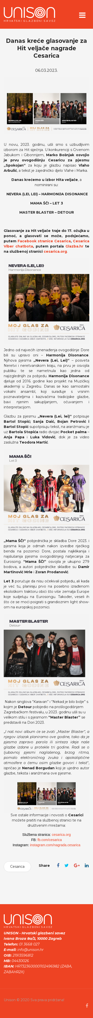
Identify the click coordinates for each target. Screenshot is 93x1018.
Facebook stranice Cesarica (44, 241)
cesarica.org (55, 251)
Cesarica (17, 866)
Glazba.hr (74, 246)
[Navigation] (82, 16)
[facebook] (87, 1006)
